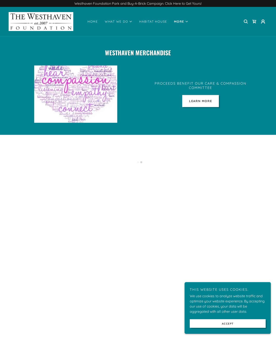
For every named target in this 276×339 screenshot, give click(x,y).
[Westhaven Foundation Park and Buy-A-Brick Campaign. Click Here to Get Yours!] (138, 3)
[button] (119, 21)
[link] (41, 21)
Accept (228, 323)
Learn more (200, 101)
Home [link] (93, 21)
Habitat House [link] (153, 21)
